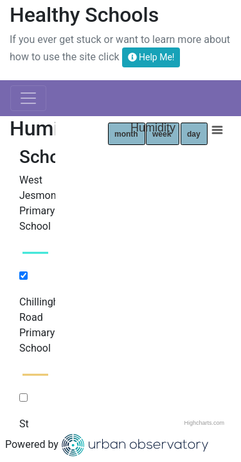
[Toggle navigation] (28, 98)
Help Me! (151, 57)
